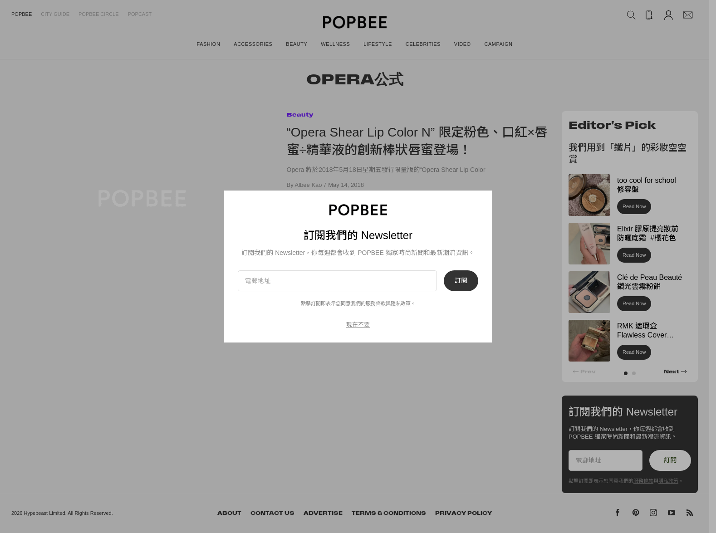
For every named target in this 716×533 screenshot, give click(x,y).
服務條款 (376, 303)
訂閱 (461, 280)
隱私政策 (401, 303)
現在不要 (358, 324)
